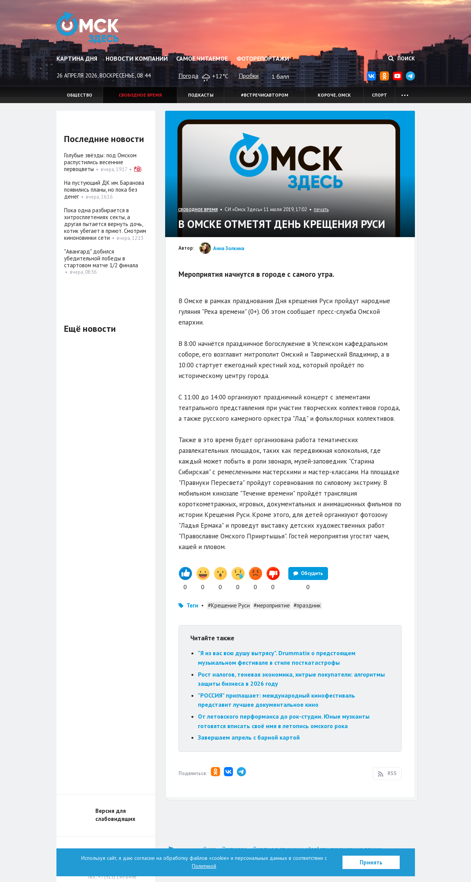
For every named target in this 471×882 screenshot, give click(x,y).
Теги (192, 605)
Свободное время (140, 95)
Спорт (379, 95)
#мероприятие (272, 605)
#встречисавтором (264, 95)
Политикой (204, 866)
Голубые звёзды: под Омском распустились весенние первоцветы (100, 162)
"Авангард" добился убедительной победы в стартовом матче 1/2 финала (101, 258)
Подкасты (201, 95)
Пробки (249, 75)
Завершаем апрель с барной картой (249, 737)
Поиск (401, 58)
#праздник (307, 605)
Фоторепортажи (262, 58)
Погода (188, 75)
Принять (371, 862)
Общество (79, 95)
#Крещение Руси (229, 605)
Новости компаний (137, 58)
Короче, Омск (334, 95)
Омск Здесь (87, 27)
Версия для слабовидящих (115, 814)
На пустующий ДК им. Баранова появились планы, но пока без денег (104, 189)
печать (321, 209)
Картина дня (76, 58)
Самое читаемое (202, 58)
